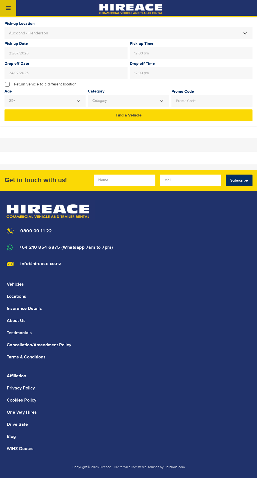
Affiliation (16, 376)
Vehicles (15, 284)
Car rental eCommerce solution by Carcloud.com (149, 467)
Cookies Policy (21, 400)
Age (8, 91)
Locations (16, 296)
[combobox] (128, 33)
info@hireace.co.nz (40, 263)
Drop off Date (17, 63)
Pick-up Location (20, 23)
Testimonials (19, 333)
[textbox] (128, 101)
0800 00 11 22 (36, 231)
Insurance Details (24, 308)
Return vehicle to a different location (45, 84)
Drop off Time (142, 63)
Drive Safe (17, 424)
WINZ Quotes (20, 448)
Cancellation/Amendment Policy (39, 345)
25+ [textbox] (12, 100)
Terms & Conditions (26, 357)
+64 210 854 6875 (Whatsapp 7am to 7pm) (66, 247)
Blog (11, 436)
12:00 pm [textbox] (141, 53)
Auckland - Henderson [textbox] (28, 33)
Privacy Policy (21, 388)
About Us (16, 320)
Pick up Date (16, 43)
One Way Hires (22, 412)
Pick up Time (141, 43)
